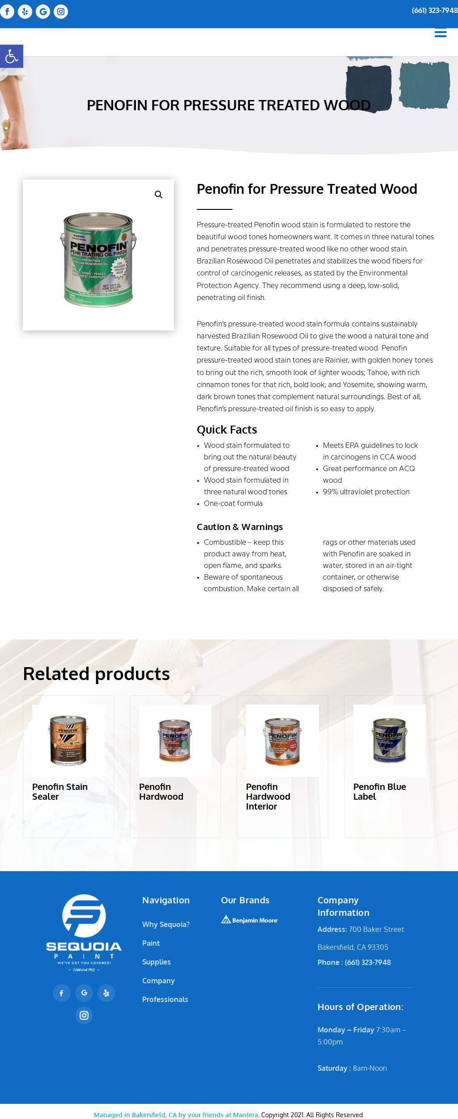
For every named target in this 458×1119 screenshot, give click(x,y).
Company (158, 980)
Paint (151, 943)
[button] (11, 56)
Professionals (165, 999)
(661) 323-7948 (435, 10)
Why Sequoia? (166, 924)
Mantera (176, 1115)
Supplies (156, 961)
